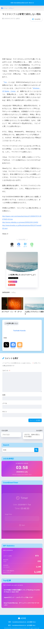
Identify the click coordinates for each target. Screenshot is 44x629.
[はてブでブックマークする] (25, 244)
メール (4, 402)
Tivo (5, 82)
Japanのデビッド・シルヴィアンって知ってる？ (18, 596)
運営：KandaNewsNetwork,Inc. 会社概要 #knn (22, 621)
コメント (6, 370)
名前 (3, 394)
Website (20, 347)
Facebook (13, 347)
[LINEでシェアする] (32, 244)
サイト (4, 411)
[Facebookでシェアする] (18, 244)
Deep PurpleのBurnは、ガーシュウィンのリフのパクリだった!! (21, 603)
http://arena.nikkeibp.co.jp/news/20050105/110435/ (19, 222)
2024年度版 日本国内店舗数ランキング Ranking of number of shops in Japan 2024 (22, 590)
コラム (13, 292)
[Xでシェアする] (12, 244)
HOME (22, 617)
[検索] (36, 449)
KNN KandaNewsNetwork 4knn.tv (22, 2)
